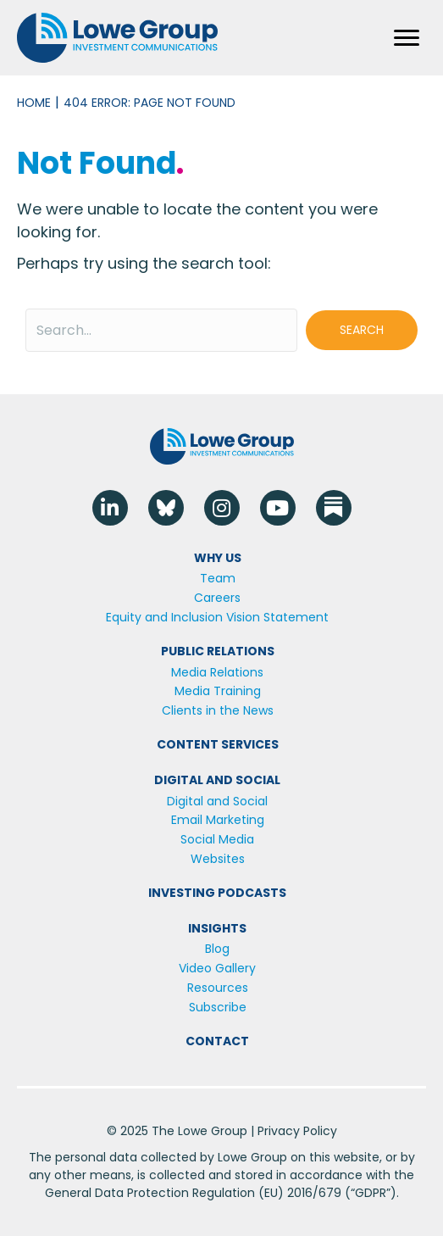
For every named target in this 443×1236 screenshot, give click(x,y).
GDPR (370, 1192)
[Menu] (406, 38)
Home (34, 102)
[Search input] (161, 330)
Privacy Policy (297, 1130)
